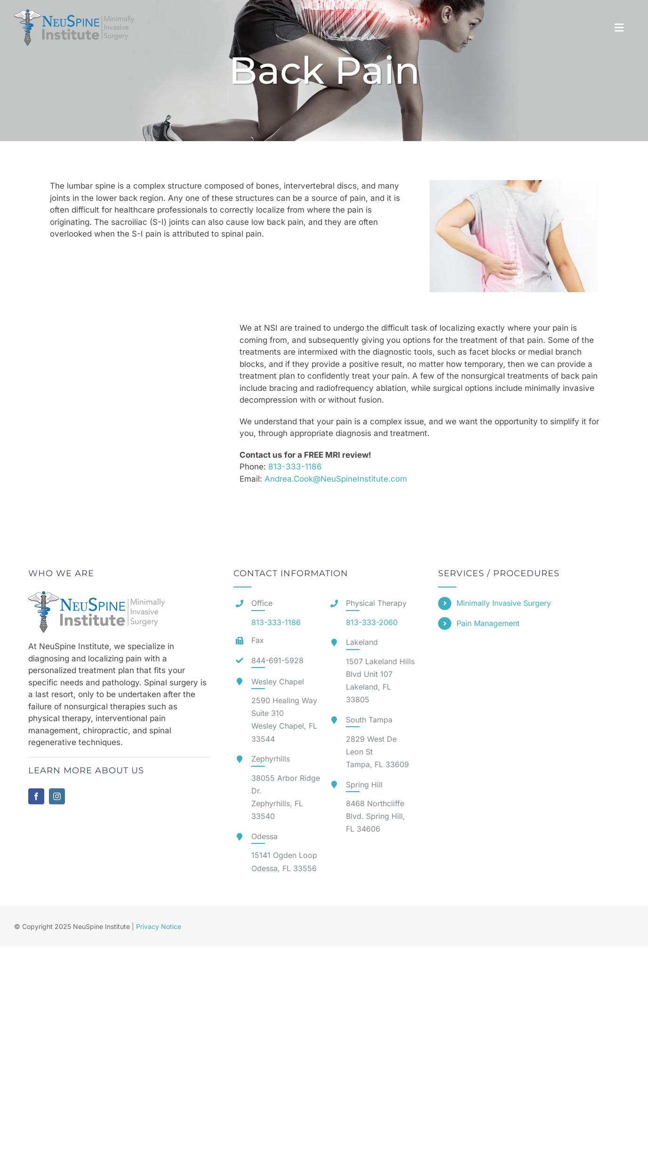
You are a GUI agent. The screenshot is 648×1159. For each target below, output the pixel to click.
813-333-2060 (372, 622)
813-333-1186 (295, 466)
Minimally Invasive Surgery (503, 603)
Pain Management (488, 623)
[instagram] (57, 796)
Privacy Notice (158, 926)
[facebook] (36, 796)
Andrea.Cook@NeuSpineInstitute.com (336, 479)
